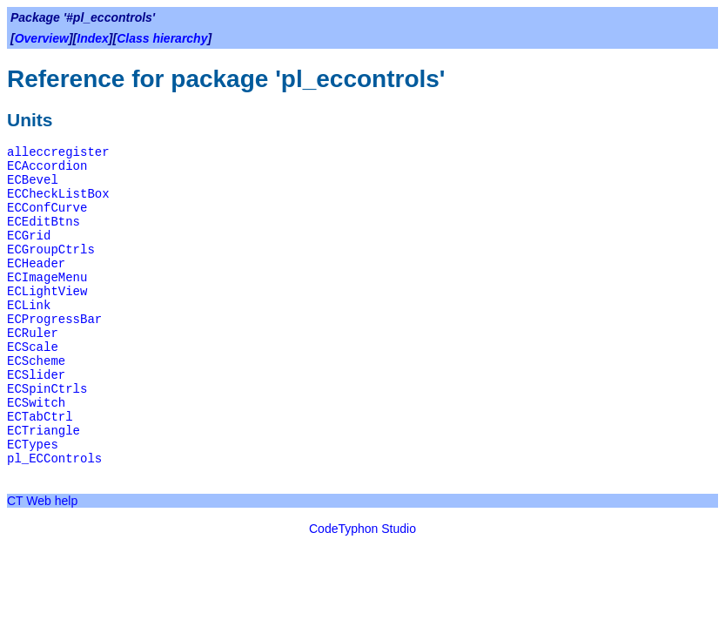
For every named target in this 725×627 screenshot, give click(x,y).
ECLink (28, 306)
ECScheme (36, 361)
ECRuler (32, 333)
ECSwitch (36, 403)
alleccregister (58, 152)
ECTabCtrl (40, 417)
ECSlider (36, 375)
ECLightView (47, 292)
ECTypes (32, 445)
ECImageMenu (47, 278)
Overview (42, 38)
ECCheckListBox (58, 194)
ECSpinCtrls (47, 389)
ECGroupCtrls (51, 250)
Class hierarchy (162, 38)
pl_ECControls (54, 459)
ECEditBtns (43, 222)
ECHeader (36, 264)
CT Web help (42, 501)
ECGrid (28, 236)
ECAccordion (47, 166)
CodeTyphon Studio (362, 529)
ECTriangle (43, 431)
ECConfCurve (47, 208)
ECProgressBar (54, 320)
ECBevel (32, 180)
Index (93, 38)
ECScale (32, 347)
